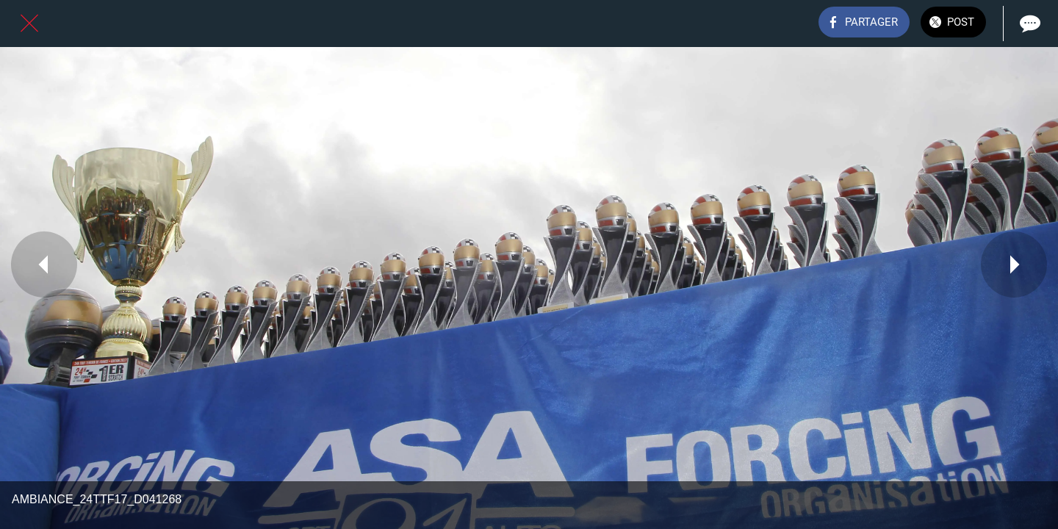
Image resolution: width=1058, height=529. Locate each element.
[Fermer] (29, 23)
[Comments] (1028, 23)
